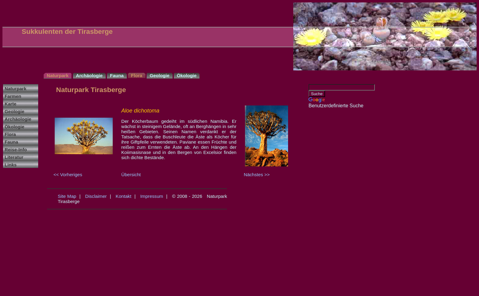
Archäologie (18, 119)
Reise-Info (16, 149)
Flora (10, 134)
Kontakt (123, 196)
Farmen (13, 96)
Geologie (14, 111)
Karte (10, 103)
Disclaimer (96, 196)
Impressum (151, 196)
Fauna (11, 141)
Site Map (67, 196)
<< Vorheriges (67, 174)
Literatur (14, 157)
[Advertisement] (333, 200)
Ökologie (14, 126)
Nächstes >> (257, 174)
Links (10, 164)
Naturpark (15, 88)
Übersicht (131, 174)
